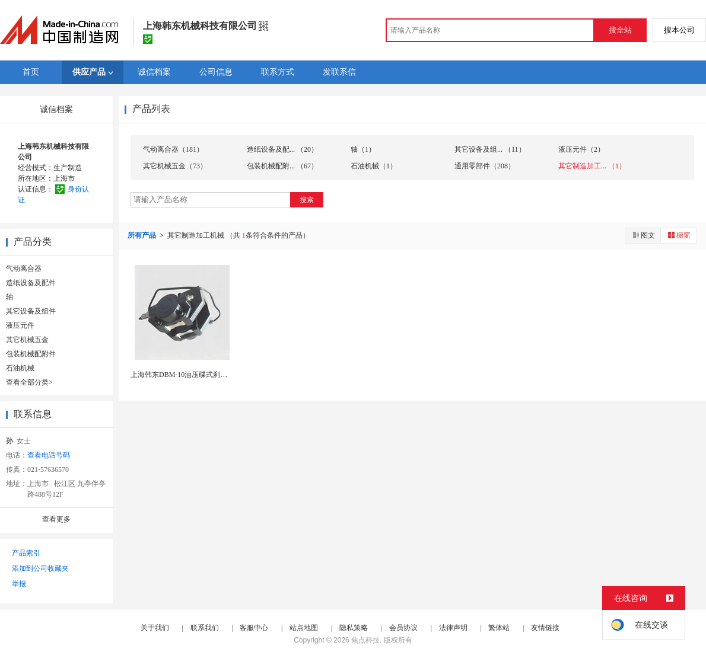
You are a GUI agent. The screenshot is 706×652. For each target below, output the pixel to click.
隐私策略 (353, 628)
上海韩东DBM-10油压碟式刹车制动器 (190, 374)
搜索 (307, 200)
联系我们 (204, 628)
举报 (19, 584)
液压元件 (20, 325)
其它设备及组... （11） (490, 149)
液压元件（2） (581, 149)
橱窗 (679, 235)
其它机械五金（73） (175, 166)
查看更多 (56, 519)
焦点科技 (365, 640)
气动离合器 (24, 268)
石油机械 (20, 368)
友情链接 (545, 628)
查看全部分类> (29, 382)
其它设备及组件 (31, 311)
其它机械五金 (27, 339)
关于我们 (155, 628)
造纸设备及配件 (31, 283)
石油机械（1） (374, 166)
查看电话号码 (48, 455)
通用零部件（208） (484, 166)
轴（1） (363, 149)
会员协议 (403, 628)
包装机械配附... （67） (282, 166)
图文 (643, 235)
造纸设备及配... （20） (282, 149)
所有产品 (143, 235)
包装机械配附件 (31, 354)
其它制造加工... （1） (592, 166)
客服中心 (254, 628)
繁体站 (499, 628)
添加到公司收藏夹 (40, 568)
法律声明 (453, 628)
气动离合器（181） (173, 149)
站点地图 (304, 628)
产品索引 (26, 553)
